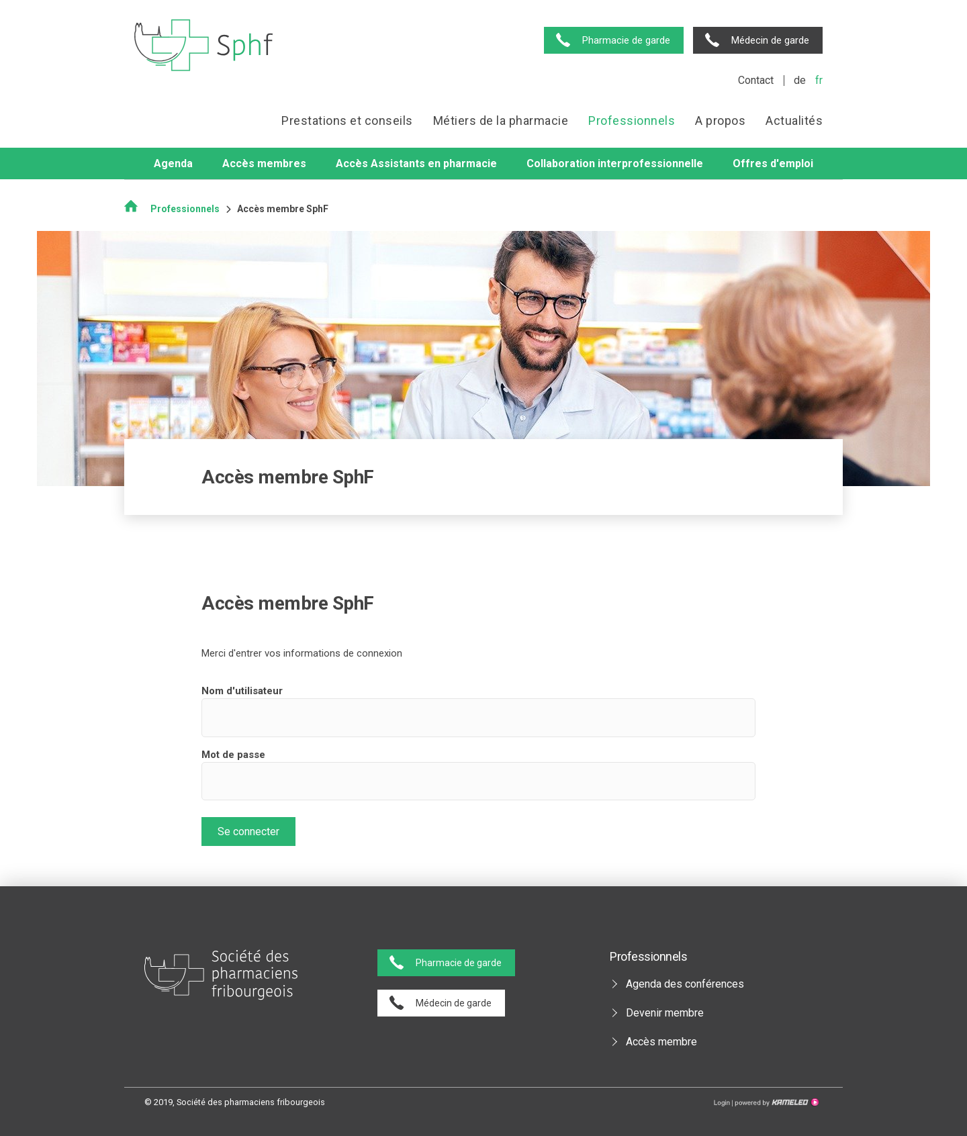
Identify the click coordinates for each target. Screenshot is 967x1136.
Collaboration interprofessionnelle (614, 163)
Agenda (173, 163)
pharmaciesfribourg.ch (203, 45)
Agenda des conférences (685, 984)
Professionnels (631, 120)
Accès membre (661, 1041)
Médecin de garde (770, 40)
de (800, 80)
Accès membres (264, 163)
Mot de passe (233, 755)
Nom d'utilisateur (242, 691)
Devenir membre (665, 1012)
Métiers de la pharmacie (501, 120)
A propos (720, 120)
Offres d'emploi (773, 163)
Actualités (794, 120)
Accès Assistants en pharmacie (416, 163)
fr (819, 80)
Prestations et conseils (347, 120)
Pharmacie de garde (626, 40)
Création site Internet (775, 1102)
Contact (756, 80)
